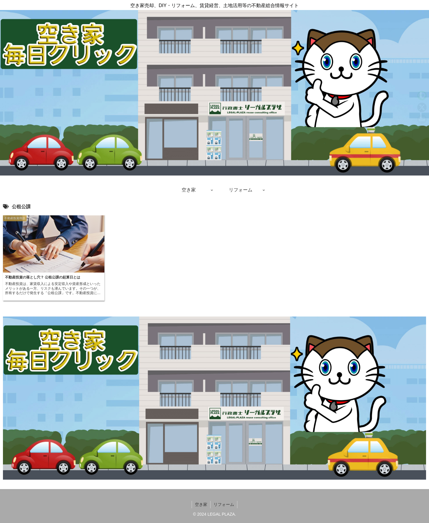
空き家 (201, 504)
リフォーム (223, 504)
